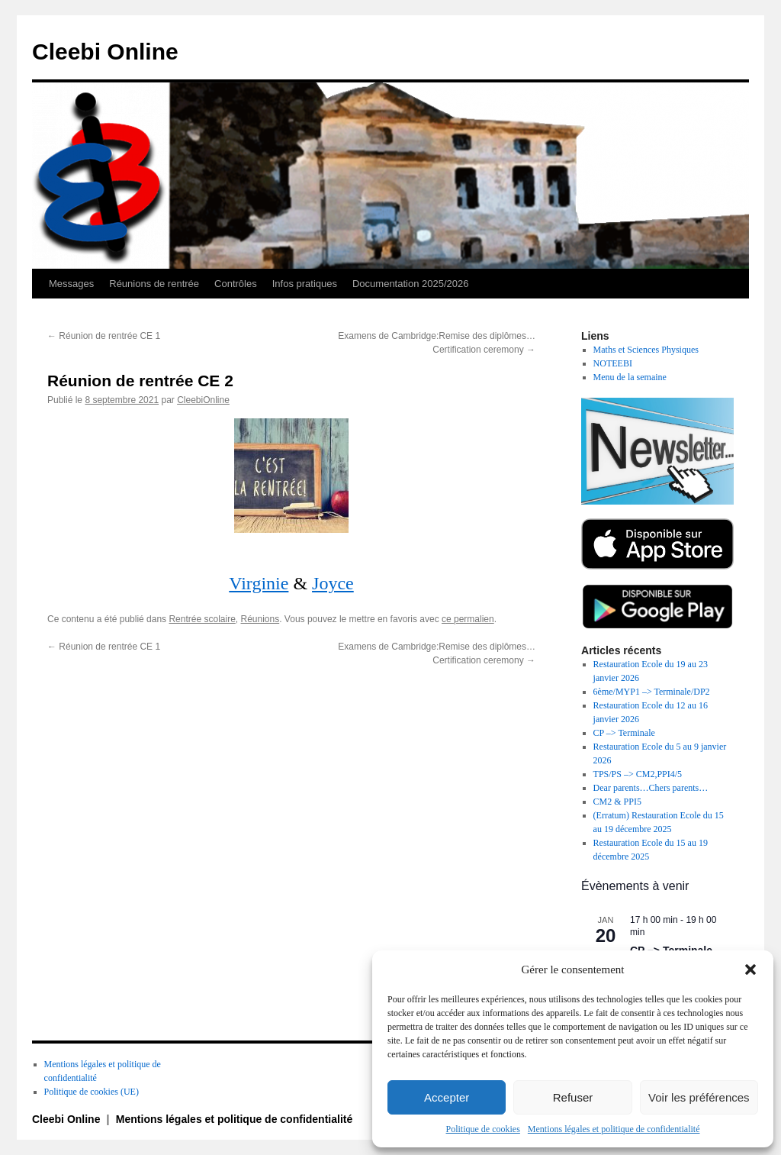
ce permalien (468, 619)
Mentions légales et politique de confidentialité (614, 1129)
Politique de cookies (483, 1129)
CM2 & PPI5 (617, 801)
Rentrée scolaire (202, 619)
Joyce (333, 583)
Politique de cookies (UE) (91, 1091)
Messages (71, 283)
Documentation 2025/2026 (410, 283)
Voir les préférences (699, 1097)
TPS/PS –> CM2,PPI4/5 (637, 774)
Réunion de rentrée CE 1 (103, 336)
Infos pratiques (304, 283)
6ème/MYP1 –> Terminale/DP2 (651, 691)
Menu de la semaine (630, 377)
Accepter (446, 1097)
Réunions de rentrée (154, 283)
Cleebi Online (105, 51)
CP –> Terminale (624, 733)
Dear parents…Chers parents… (651, 787)
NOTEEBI (612, 363)
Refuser (573, 1097)
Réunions (260, 619)
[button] (750, 969)
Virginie (258, 583)
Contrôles (235, 283)
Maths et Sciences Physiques (646, 349)
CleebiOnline (203, 400)
